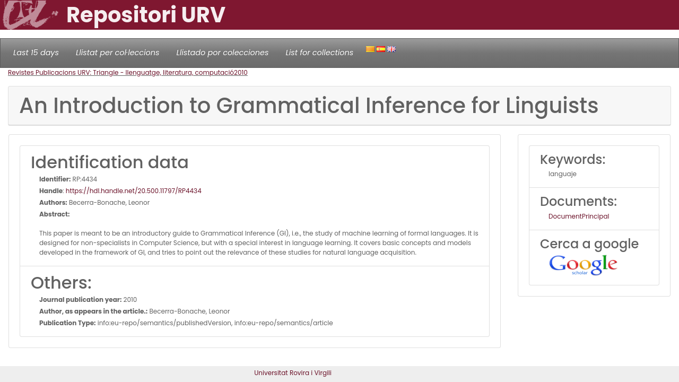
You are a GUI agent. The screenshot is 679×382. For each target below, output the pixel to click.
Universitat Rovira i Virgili (293, 372)
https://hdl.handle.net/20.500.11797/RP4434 (134, 190)
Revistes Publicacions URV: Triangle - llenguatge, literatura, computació (121, 72)
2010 (241, 72)
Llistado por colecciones (223, 52)
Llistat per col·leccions (118, 52)
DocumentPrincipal (579, 216)
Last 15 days (36, 52)
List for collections (319, 52)
